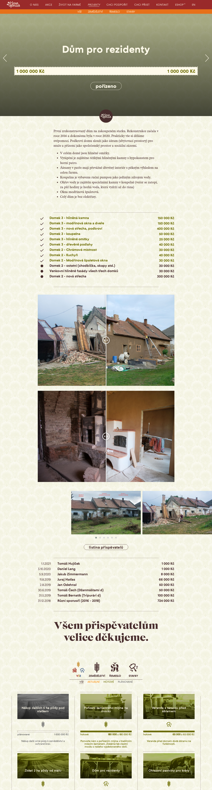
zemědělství (95, 11)
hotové (109, 681)
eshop (179, 4)
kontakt (162, 4)
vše (79, 11)
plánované (125, 681)
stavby (131, 11)
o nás (34, 4)
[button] (96, 537)
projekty (94, 4)
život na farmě (70, 4)
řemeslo (114, 11)
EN (193, 4)
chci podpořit (117, 4)
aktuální (93, 681)
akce (48, 4)
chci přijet (142, 4)
